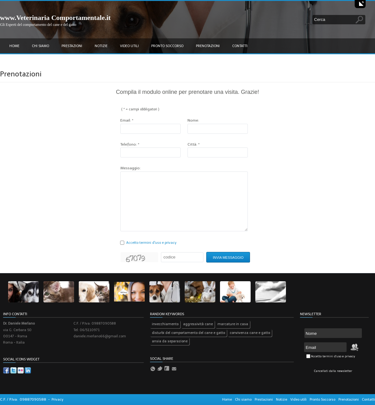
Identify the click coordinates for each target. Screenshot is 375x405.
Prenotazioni (208, 46)
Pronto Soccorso (167, 46)
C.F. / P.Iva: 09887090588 (23, 399)
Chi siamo (40, 46)
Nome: (193, 120)
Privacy (57, 400)
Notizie (101, 46)
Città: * (194, 144)
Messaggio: (130, 168)
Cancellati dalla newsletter (333, 371)
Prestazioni (72, 46)
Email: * (126, 120)
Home (14, 46)
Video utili (129, 46)
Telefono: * (129, 144)
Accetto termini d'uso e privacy (151, 243)
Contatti (240, 46)
